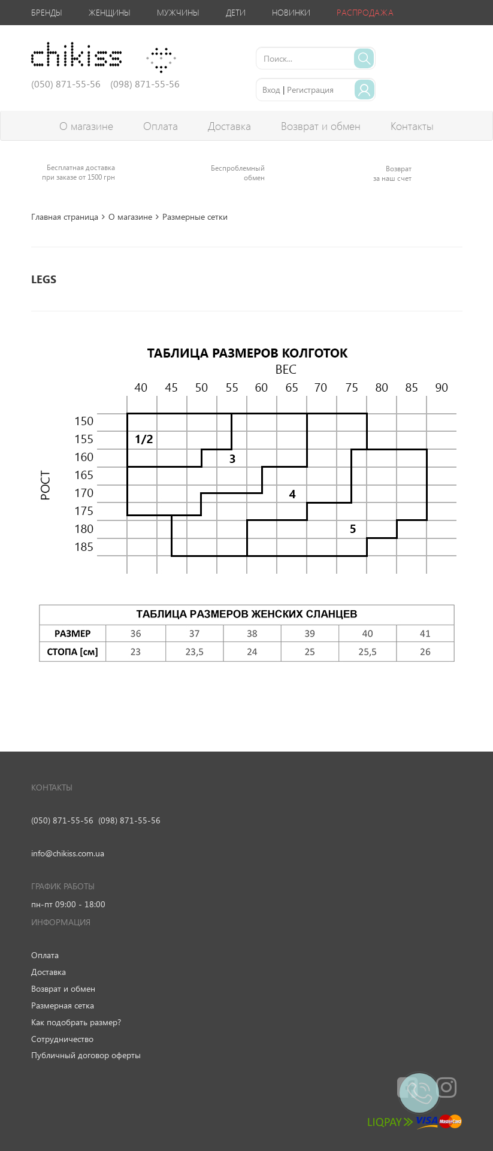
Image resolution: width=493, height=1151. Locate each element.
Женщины (110, 12)
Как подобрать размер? (76, 1022)
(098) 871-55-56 (129, 820)
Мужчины (178, 12)
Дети (236, 12)
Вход (271, 89)
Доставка (229, 126)
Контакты (412, 126)
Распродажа (365, 12)
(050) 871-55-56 (62, 820)
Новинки (291, 12)
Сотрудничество (62, 1038)
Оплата (160, 126)
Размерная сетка (62, 1005)
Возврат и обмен (321, 126)
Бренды (46, 12)
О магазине (86, 126)
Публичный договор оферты (86, 1055)
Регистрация (310, 89)
